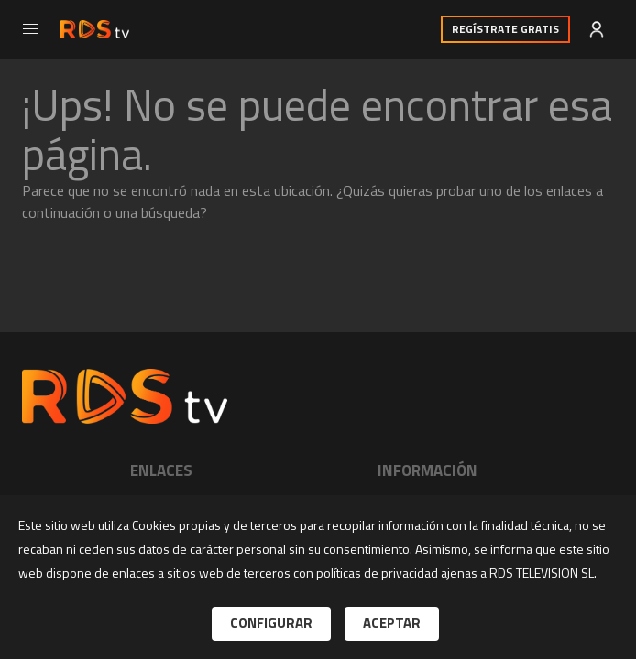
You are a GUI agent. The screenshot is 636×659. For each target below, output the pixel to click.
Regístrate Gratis (505, 29)
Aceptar (392, 622)
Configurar (271, 622)
